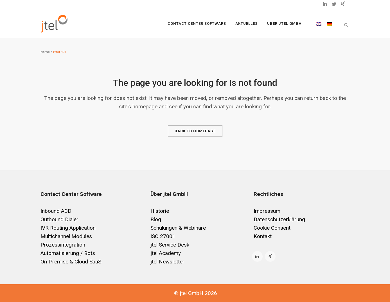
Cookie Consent (272, 228)
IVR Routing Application (68, 228)
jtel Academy (165, 253)
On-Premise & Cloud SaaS (70, 261)
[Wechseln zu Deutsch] (329, 23)
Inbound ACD (55, 211)
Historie (159, 211)
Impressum (267, 211)
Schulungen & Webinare (178, 228)
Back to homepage (195, 131)
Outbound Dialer (59, 219)
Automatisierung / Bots (67, 253)
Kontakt (263, 236)
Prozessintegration (62, 244)
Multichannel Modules (66, 236)
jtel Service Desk (169, 244)
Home (45, 52)
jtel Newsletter (167, 261)
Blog (155, 219)
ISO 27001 (162, 236)
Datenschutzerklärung (279, 219)
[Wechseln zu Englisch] (319, 23)
